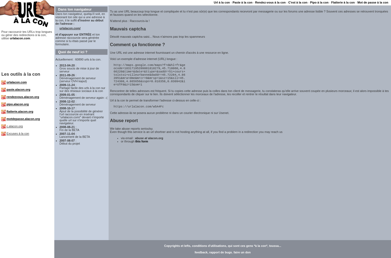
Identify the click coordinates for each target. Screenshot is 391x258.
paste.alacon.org (18, 89)
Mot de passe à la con (372, 2)
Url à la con (222, 2)
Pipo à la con (319, 2)
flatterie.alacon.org (20, 111)
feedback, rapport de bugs (213, 252)
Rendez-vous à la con (270, 2)
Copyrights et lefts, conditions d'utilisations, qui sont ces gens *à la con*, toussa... (222, 245)
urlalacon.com (20, 38)
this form (141, 147)
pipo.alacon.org (18, 104)
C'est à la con (297, 2)
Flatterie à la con (343, 2)
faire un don (242, 252)
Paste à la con (242, 2)
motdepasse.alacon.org (23, 118)
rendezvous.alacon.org (23, 96)
